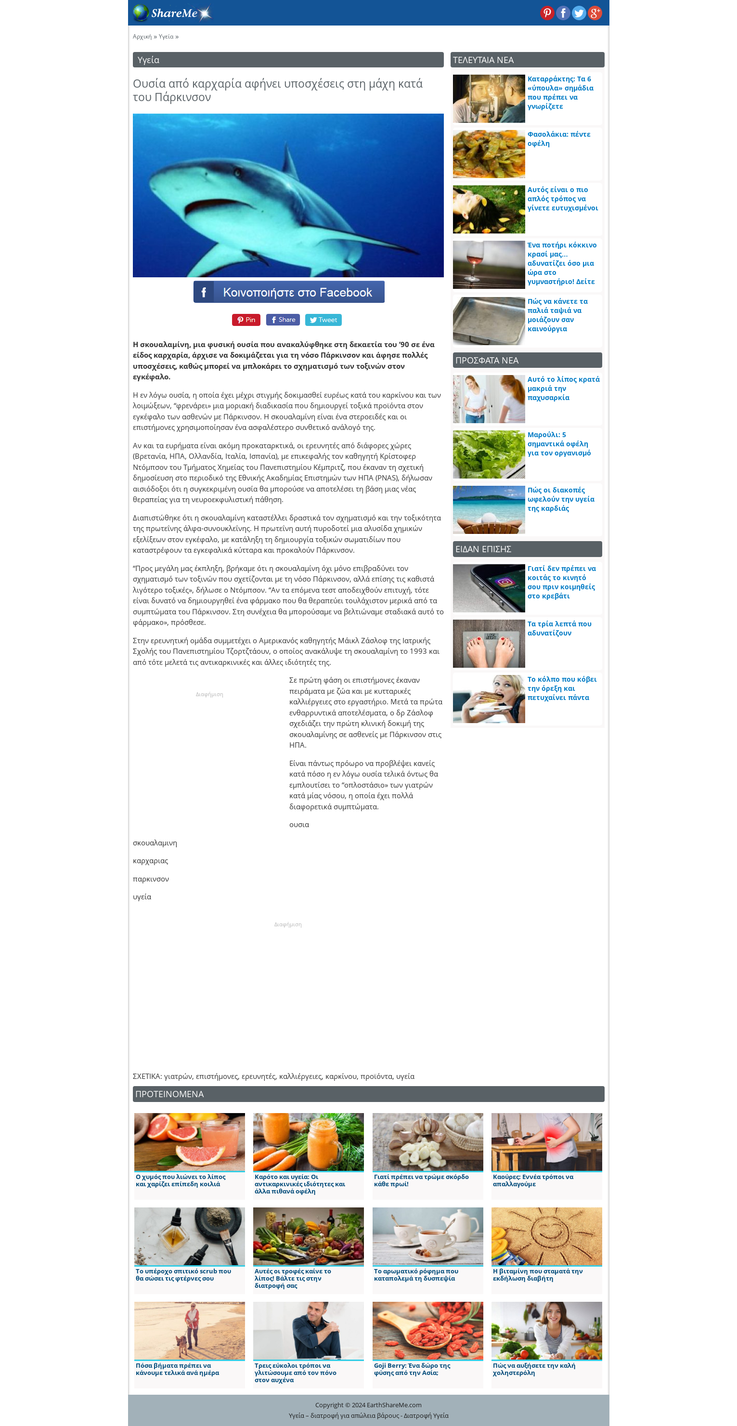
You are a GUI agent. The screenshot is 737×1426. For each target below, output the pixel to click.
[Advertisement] (210, 759)
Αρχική (142, 36)
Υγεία (166, 36)
